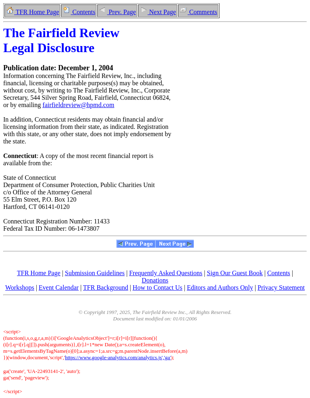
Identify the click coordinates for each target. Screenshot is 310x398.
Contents (78, 11)
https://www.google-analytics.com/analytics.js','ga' (118, 357)
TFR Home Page (32, 11)
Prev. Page (117, 11)
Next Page (157, 11)
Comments (198, 11)
